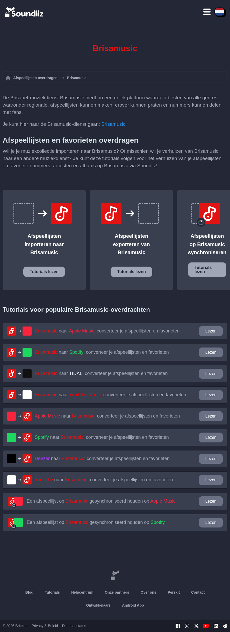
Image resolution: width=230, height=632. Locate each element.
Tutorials (52, 592)
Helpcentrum (82, 592)
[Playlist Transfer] (24, 11)
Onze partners (117, 592)
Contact (198, 592)
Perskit (174, 592)
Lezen (211, 331)
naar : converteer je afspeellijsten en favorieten (107, 331)
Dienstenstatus (74, 626)
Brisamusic (113, 124)
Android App (133, 605)
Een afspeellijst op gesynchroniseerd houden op (101, 501)
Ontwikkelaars (98, 605)
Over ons (148, 592)
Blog (29, 592)
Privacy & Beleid (45, 626)
